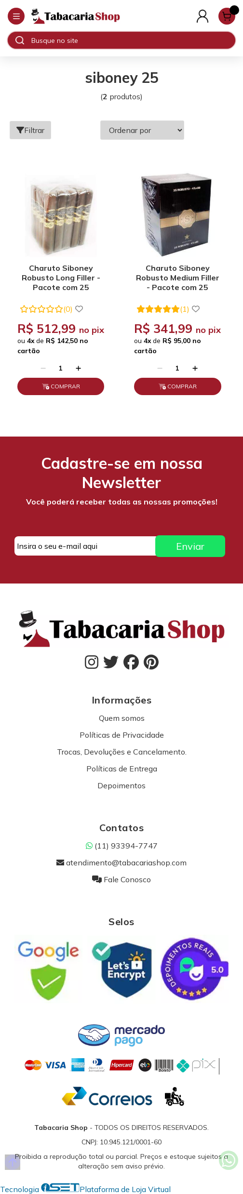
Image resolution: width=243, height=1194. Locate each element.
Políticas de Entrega (121, 768)
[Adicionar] (78, 368)
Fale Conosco (121, 879)
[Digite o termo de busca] (133, 40)
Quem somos (122, 718)
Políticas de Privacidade (122, 735)
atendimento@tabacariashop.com (121, 862)
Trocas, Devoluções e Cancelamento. (122, 751)
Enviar (190, 546)
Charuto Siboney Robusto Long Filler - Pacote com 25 (61, 277)
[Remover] (43, 368)
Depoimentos (121, 785)
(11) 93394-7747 (122, 845)
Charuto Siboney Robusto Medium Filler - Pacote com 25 (177, 277)
